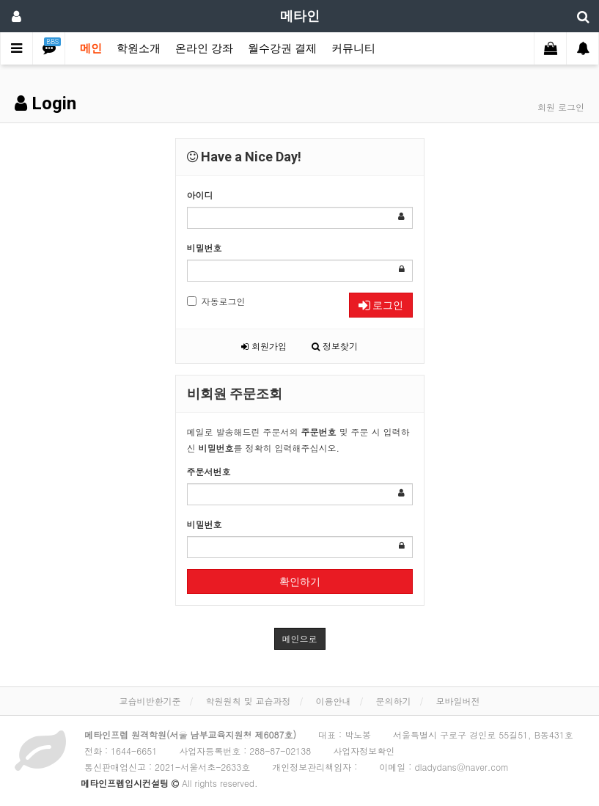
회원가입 (264, 346)
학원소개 (139, 48)
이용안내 (333, 701)
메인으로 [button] (299, 638)
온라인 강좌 (204, 48)
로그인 (381, 305)
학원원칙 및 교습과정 (247, 701)
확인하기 (299, 581)
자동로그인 (216, 301)
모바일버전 (458, 701)
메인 (91, 48)
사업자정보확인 (363, 750)
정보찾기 (335, 346)
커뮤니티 (353, 48)
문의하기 (393, 701)
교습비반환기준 (149, 701)
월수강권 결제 (282, 48)
